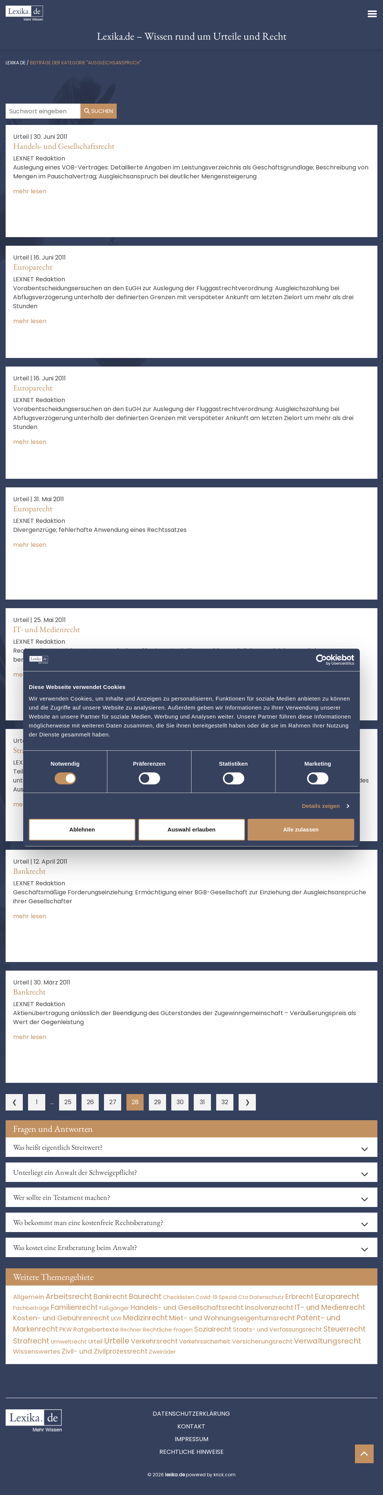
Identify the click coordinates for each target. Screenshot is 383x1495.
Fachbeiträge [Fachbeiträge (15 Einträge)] (31, 1308)
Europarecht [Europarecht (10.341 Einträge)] (337, 1297)
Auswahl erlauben (191, 829)
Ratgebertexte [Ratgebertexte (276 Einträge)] (96, 1329)
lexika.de (15, 62)
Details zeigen (321, 806)
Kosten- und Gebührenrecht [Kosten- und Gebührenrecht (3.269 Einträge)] (61, 1318)
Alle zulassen (301, 829)
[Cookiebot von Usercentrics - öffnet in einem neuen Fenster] (321, 659)
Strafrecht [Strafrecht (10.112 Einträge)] (31, 1341)
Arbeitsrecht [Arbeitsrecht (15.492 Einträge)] (69, 1296)
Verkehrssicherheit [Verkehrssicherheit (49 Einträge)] (204, 1341)
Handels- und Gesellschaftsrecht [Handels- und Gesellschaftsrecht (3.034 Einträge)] (187, 1307)
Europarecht (32, 266)
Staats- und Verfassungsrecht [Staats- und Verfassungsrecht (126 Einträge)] (277, 1329)
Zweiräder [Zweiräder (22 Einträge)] (162, 1351)
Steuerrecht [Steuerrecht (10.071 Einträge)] (345, 1329)
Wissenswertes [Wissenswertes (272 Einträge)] (36, 1351)
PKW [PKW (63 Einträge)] (65, 1329)
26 (90, 1102)
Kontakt (191, 1426)
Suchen (98, 111)
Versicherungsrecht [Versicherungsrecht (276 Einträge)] (262, 1341)
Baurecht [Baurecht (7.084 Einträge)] (145, 1297)
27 (112, 1102)
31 (202, 1102)
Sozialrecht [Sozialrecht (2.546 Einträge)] (213, 1329)
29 (157, 1102)
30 (180, 1102)
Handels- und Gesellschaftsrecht (63, 146)
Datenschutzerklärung (191, 1413)
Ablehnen (82, 829)
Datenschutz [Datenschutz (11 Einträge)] (266, 1297)
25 (67, 1102)
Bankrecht (29, 871)
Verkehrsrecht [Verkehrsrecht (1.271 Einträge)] (154, 1341)
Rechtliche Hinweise (191, 1451)
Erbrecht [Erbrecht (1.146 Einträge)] (299, 1296)
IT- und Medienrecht (46, 629)
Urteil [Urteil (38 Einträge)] (95, 1341)
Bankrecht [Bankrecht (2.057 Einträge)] (111, 1296)
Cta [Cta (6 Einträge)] (243, 1297)
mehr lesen (29, 191)
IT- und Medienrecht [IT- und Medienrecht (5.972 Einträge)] (330, 1307)
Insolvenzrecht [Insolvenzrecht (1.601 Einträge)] (269, 1307)
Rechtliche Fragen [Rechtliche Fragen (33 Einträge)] (168, 1329)
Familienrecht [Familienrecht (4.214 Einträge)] (74, 1307)
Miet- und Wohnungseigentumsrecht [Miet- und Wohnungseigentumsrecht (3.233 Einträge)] (232, 1318)
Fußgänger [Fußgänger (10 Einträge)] (114, 1308)
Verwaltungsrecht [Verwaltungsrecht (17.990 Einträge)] (327, 1341)
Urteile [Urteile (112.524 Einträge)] (116, 1340)
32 (224, 1102)
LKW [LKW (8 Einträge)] (116, 1318)
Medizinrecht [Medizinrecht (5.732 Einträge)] (145, 1318)
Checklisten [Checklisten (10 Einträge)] (178, 1297)
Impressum (191, 1439)
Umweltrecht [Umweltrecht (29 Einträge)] (69, 1341)
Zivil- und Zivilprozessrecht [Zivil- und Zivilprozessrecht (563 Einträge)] (104, 1351)
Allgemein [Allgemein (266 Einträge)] (28, 1297)
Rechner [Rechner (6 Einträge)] (130, 1329)
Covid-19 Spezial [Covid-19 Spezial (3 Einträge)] (216, 1297)
